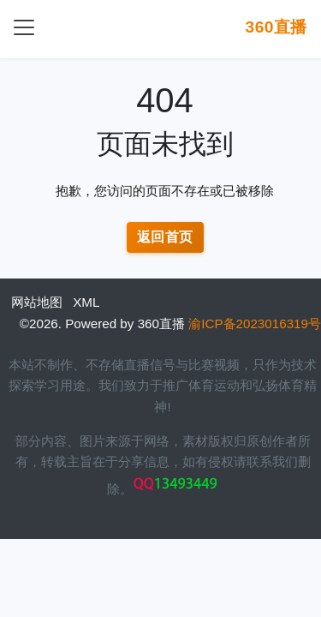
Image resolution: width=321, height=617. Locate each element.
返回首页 (165, 237)
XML (86, 302)
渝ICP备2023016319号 (254, 323)
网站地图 (36, 302)
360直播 (276, 27)
